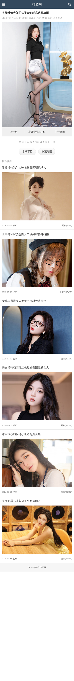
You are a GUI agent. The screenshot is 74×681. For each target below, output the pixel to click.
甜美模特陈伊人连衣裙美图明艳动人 (24, 167)
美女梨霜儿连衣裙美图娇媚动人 (21, 500)
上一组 (13, 132)
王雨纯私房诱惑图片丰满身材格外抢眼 (25, 234)
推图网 (37, 4)
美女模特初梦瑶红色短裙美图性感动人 (25, 367)
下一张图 (60, 132)
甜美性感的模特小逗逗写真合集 (21, 434)
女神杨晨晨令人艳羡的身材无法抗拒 (24, 300)
